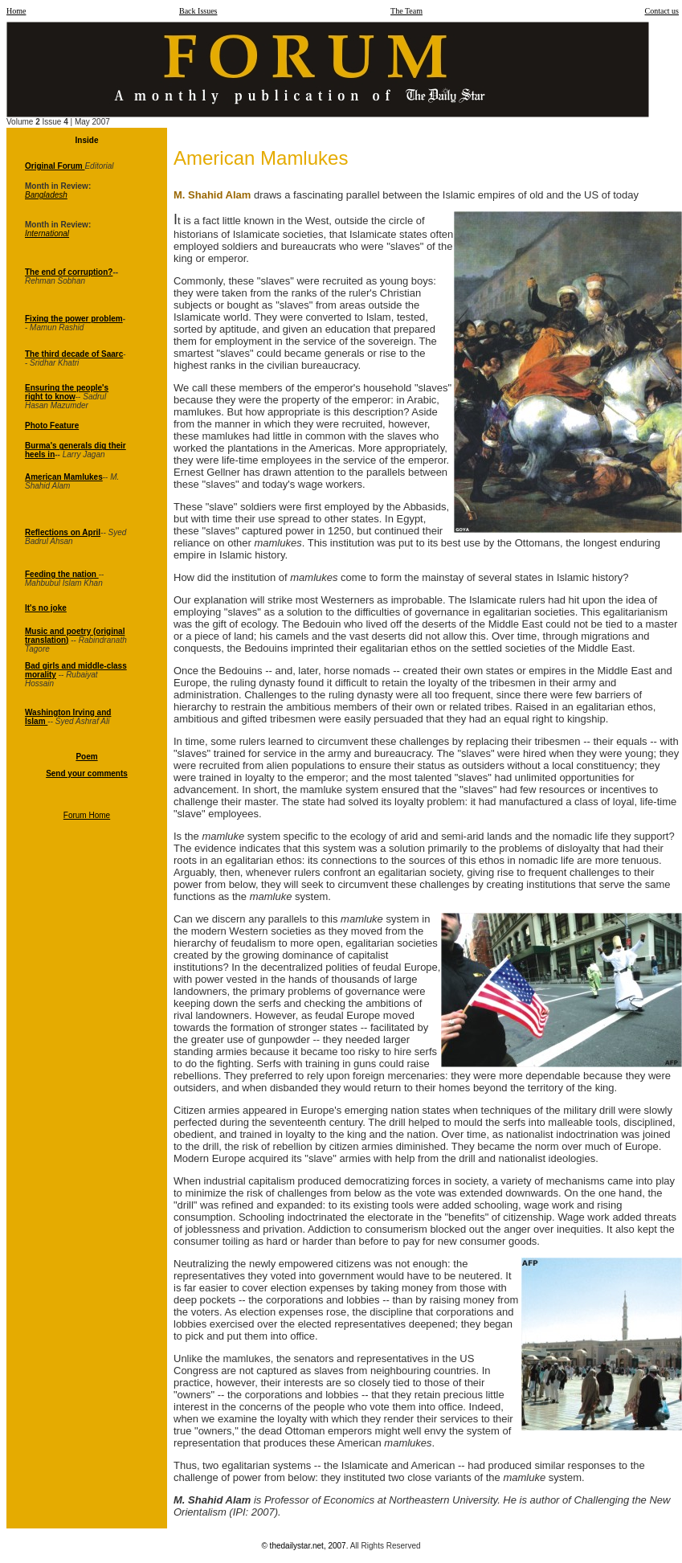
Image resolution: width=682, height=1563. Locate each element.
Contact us (662, 10)
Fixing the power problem (74, 318)
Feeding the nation (62, 574)
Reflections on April (62, 532)
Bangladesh (46, 194)
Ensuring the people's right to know (66, 392)
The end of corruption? (68, 272)
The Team (406, 10)
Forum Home (86, 815)
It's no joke (46, 608)
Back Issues (198, 10)
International (47, 233)
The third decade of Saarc (74, 354)
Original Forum (54, 166)
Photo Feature (52, 425)
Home (16, 10)
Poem (86, 756)
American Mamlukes (64, 477)
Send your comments (87, 773)
